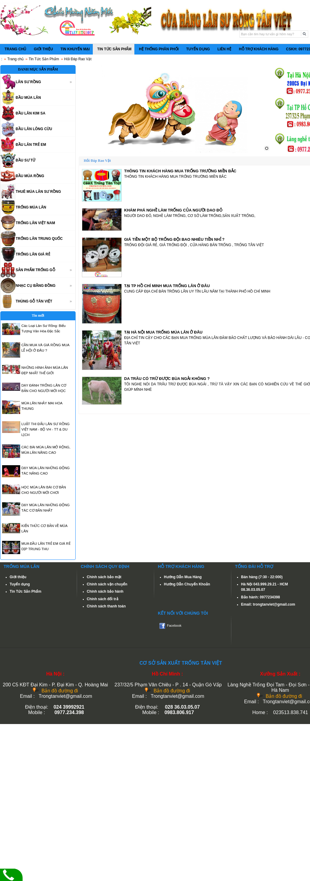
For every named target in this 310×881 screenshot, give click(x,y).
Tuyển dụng (20, 584)
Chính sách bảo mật (104, 577)
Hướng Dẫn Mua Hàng (183, 577)
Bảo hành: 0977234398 (260, 597)
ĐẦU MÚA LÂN (28, 98)
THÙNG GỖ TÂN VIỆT (34, 301)
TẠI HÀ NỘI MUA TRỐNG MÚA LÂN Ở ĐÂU (163, 332)
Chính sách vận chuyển (107, 584)
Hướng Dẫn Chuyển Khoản (187, 584)
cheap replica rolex (15, 3)
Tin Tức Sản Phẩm (44, 59)
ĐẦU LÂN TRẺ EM (31, 145)
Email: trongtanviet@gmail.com (268, 604)
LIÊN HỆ (224, 49)
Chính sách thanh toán (106, 606)
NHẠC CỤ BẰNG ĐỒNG (35, 286)
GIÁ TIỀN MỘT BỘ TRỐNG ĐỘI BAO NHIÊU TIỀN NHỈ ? (174, 239)
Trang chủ (15, 59)
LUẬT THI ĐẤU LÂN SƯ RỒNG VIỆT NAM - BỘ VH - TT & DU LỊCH (45, 429)
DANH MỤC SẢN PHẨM (38, 69)
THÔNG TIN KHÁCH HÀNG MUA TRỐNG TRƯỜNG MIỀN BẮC (180, 171)
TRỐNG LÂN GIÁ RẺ (33, 254)
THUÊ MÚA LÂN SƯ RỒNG (38, 192)
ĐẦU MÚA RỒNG (30, 176)
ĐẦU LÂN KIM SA (30, 113)
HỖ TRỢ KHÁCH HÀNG (258, 49)
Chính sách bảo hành (105, 591)
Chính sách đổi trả (102, 599)
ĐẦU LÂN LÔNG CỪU (34, 129)
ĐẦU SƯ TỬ (25, 160)
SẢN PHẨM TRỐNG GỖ (35, 270)
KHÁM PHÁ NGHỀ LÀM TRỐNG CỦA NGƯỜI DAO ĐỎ (173, 210)
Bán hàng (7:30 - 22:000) (262, 577)
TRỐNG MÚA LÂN (31, 207)
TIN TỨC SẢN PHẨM (114, 49)
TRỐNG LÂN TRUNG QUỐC (39, 239)
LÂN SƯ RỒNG (28, 82)
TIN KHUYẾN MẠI (75, 49)
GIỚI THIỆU (43, 49)
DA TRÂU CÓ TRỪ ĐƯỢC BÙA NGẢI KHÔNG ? (167, 378)
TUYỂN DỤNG (198, 49)
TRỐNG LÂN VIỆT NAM (35, 223)
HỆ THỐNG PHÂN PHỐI (159, 49)
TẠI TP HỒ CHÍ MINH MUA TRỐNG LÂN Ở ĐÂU (167, 286)
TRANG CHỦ (15, 49)
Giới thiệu (18, 577)
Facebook (174, 625)
